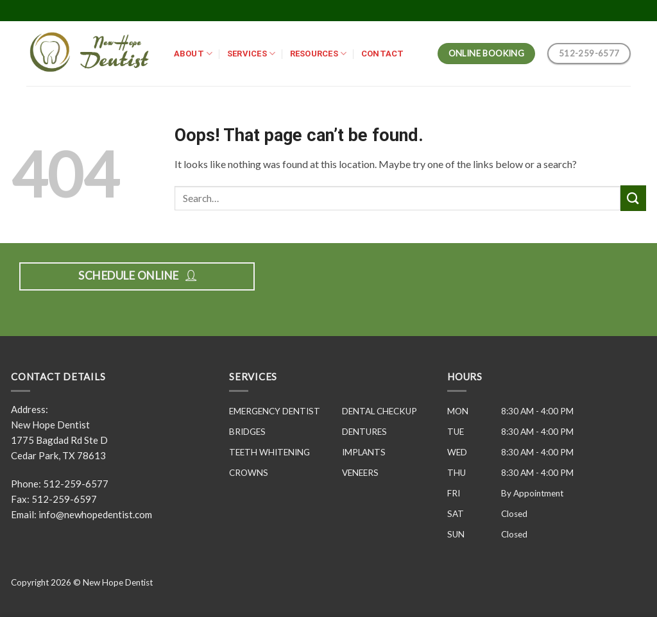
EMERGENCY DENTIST (274, 411)
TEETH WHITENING (269, 452)
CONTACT (382, 53)
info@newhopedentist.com (95, 514)
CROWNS (248, 473)
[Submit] (633, 197)
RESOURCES (318, 53)
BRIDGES (247, 432)
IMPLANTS (364, 452)
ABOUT (193, 53)
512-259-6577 (75, 483)
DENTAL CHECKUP (379, 411)
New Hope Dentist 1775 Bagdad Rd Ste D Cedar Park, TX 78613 (59, 440)
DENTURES (364, 432)
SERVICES (251, 53)
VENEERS (360, 473)
